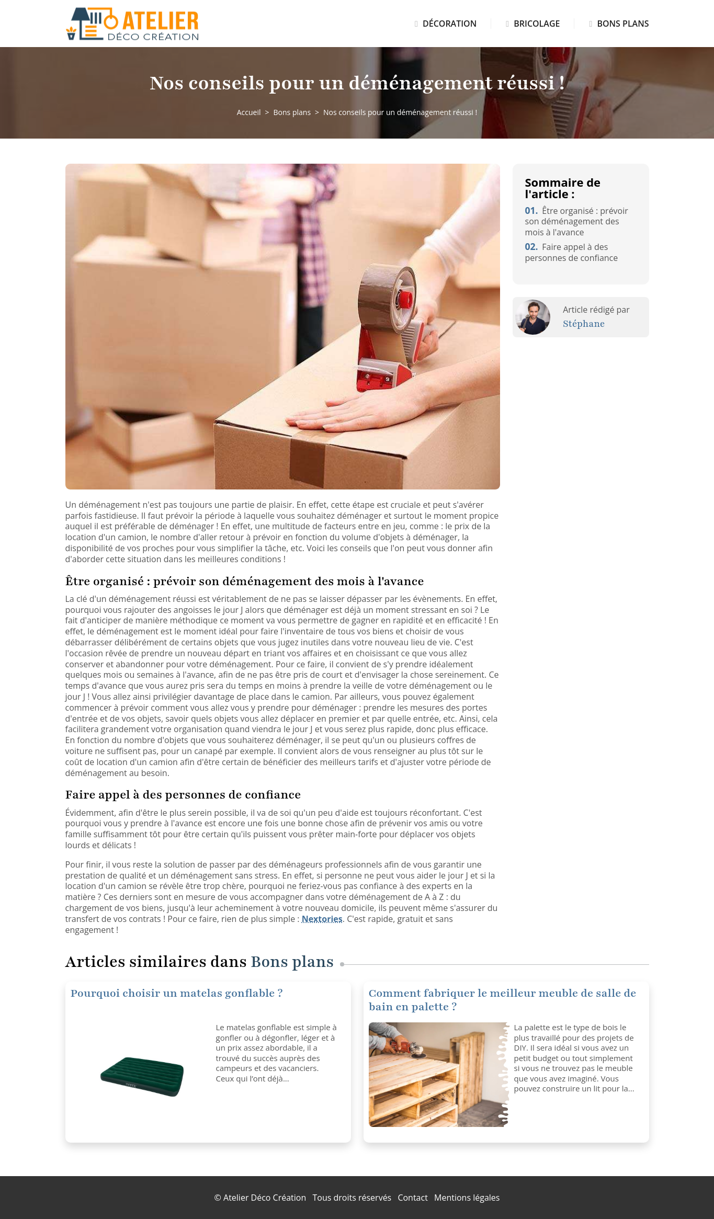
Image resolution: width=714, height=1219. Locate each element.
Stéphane (584, 323)
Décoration (446, 23)
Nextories (322, 919)
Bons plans (619, 23)
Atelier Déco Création (264, 1197)
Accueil (249, 112)
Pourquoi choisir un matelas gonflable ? (177, 993)
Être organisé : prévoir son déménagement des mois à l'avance (576, 221)
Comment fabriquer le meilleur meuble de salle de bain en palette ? (503, 1000)
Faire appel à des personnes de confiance (571, 252)
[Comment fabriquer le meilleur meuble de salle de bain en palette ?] (437, 1074)
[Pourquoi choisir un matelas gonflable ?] (139, 1074)
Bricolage (533, 23)
